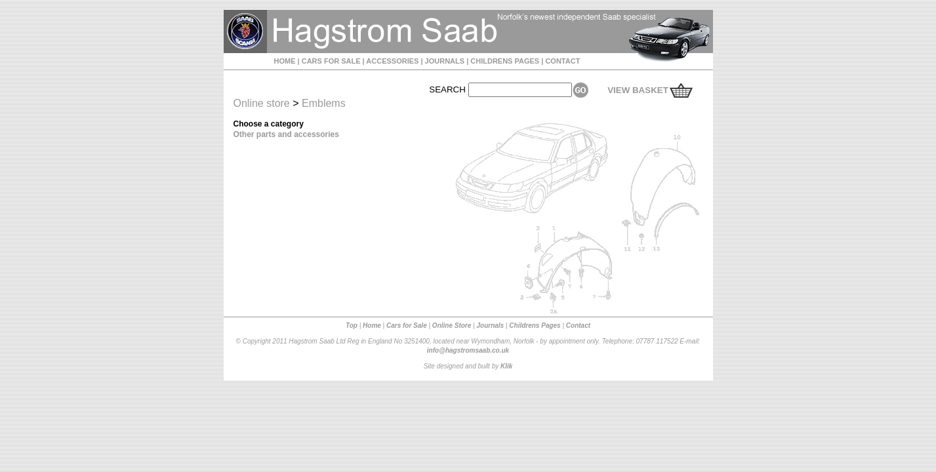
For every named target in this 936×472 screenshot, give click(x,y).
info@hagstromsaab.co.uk (468, 350)
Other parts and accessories (286, 134)
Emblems (324, 103)
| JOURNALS (441, 61)
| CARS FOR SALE (328, 61)
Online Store (451, 325)
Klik (506, 366)
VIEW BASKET (637, 90)
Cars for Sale (406, 325)
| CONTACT (559, 61)
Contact (578, 325)
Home (372, 325)
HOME (285, 61)
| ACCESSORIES (390, 61)
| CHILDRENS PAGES (501, 61)
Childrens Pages (534, 325)
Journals (490, 325)
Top (351, 325)
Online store (262, 103)
